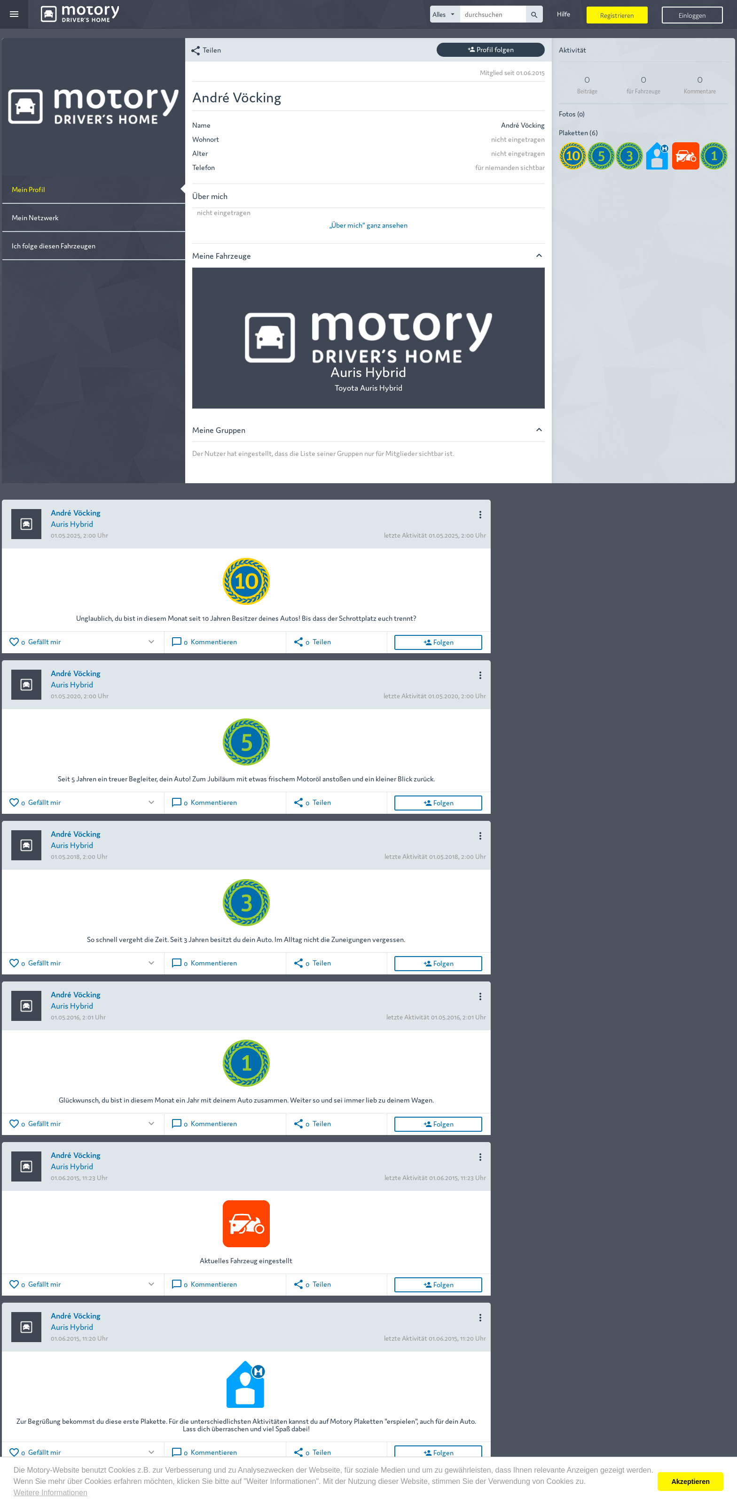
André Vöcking (76, 512)
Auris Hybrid (72, 523)
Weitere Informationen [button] (50, 1493)
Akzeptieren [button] (690, 1481)
